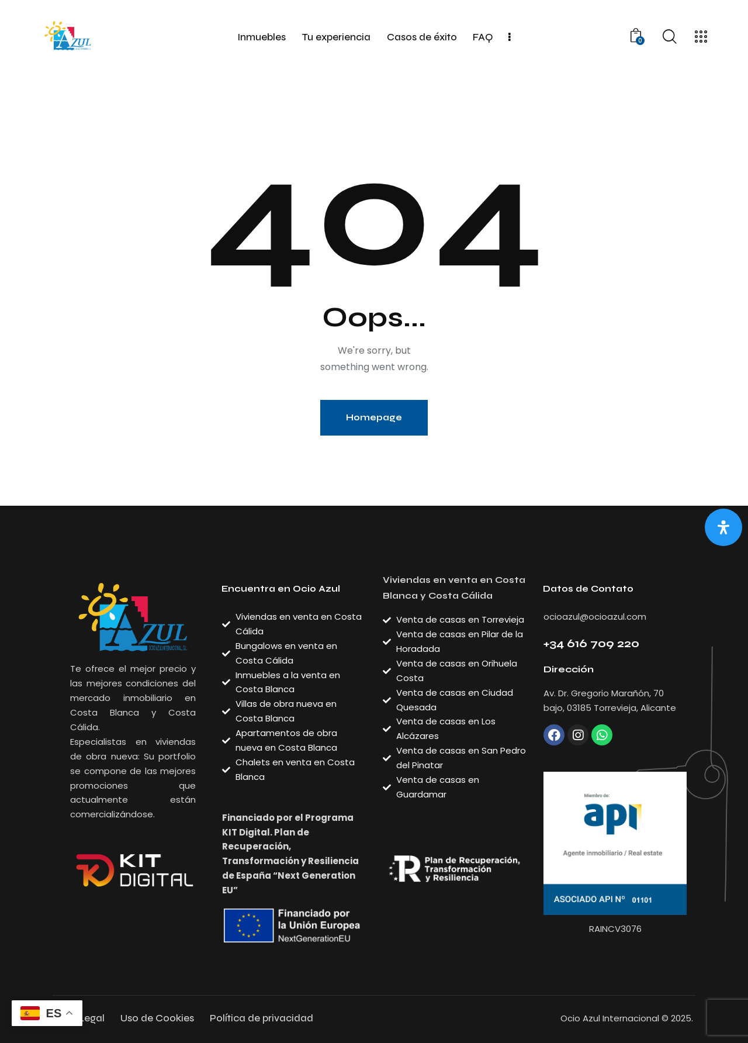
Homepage (374, 417)
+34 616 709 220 (591, 643)
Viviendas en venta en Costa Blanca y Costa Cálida (454, 588)
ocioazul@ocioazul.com (594, 616)
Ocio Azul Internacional (609, 1018)
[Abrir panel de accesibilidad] (723, 527)
